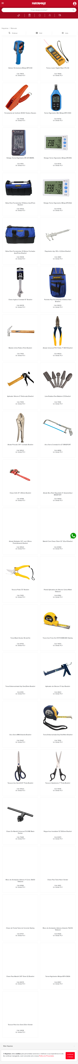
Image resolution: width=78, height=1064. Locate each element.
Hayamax (5, 28)
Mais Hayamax (39, 1046)
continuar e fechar (70, 1055)
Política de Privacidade (46, 1056)
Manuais (14, 28)
